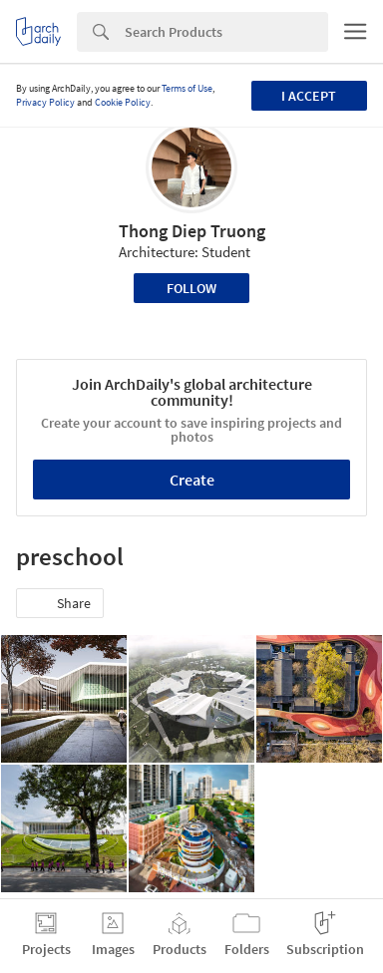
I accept (308, 96)
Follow (191, 288)
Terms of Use (187, 88)
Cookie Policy (123, 102)
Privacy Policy (45, 102)
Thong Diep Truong (192, 230)
